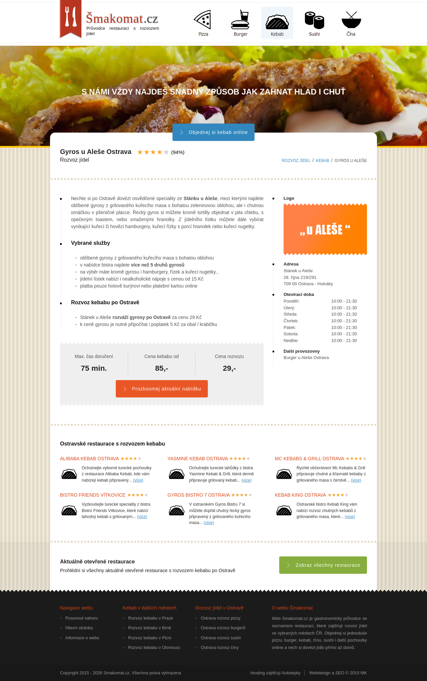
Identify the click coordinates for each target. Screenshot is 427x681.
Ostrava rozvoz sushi (221, 637)
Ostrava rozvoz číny (220, 647)
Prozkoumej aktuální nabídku (161, 388)
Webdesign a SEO (326, 672)
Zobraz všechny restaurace (323, 565)
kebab (322, 160)
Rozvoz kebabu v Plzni (149, 637)
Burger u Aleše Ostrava (306, 357)
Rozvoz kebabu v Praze (150, 618)
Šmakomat (122, 18)
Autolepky (291, 672)
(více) (138, 480)
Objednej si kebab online (213, 132)
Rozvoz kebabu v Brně (149, 627)
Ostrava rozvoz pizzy (221, 618)
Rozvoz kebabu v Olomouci (154, 647)
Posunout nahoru (81, 618)
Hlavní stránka (79, 627)
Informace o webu (82, 637)
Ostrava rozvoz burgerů (223, 627)
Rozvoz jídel (296, 160)
